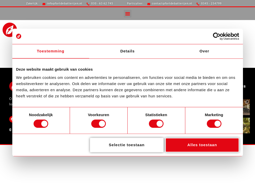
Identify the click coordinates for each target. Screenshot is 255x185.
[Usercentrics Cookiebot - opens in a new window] (216, 36)
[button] (127, 13)
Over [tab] (204, 51)
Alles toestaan (202, 145)
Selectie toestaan (127, 145)
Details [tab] (127, 51)
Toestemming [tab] (50, 51)
